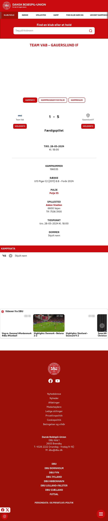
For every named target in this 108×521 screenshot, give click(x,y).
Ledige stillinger (54, 411)
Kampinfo (30, 100)
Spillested (54, 202)
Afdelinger (54, 403)
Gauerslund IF (88, 120)
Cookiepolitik (54, 420)
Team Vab (20, 120)
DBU (54, 464)
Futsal (54, 494)
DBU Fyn (54, 473)
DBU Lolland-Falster (54, 486)
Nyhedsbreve (54, 394)
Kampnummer (54, 166)
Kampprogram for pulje (53, 100)
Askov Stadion (54, 205)
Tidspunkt (54, 220)
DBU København (54, 481)
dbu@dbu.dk (55, 450)
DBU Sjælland (54, 490)
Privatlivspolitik (54, 416)
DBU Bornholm (54, 468)
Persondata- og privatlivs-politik (54, 503)
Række (54, 178)
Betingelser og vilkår (54, 424)
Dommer (54, 232)
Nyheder (54, 398)
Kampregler (77, 100)
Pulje (54, 190)
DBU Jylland (54, 477)
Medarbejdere (54, 407)
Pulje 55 (54, 193)
